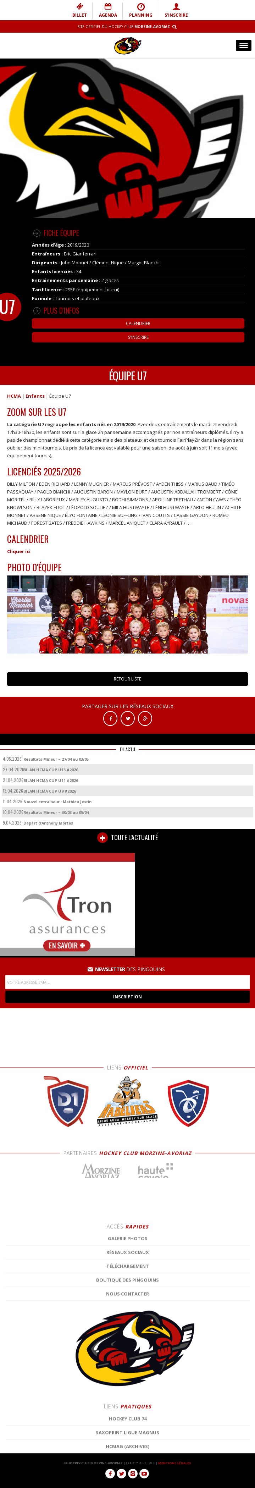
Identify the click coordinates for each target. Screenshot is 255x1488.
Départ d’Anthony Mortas (48, 823)
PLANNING (141, 10)
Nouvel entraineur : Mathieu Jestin (57, 801)
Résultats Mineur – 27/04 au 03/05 (56, 759)
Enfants (35, 396)
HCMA (14, 396)
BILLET (79, 10)
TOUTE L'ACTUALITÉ (127, 837)
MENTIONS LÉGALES (174, 1463)
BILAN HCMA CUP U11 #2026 (50, 780)
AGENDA (108, 10)
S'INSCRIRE (176, 10)
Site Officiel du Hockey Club (123, 26)
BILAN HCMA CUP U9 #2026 (49, 791)
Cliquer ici (19, 551)
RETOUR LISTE (127, 679)
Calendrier (138, 323)
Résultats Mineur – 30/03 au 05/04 (56, 812)
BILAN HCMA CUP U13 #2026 (50, 769)
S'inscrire (138, 337)
